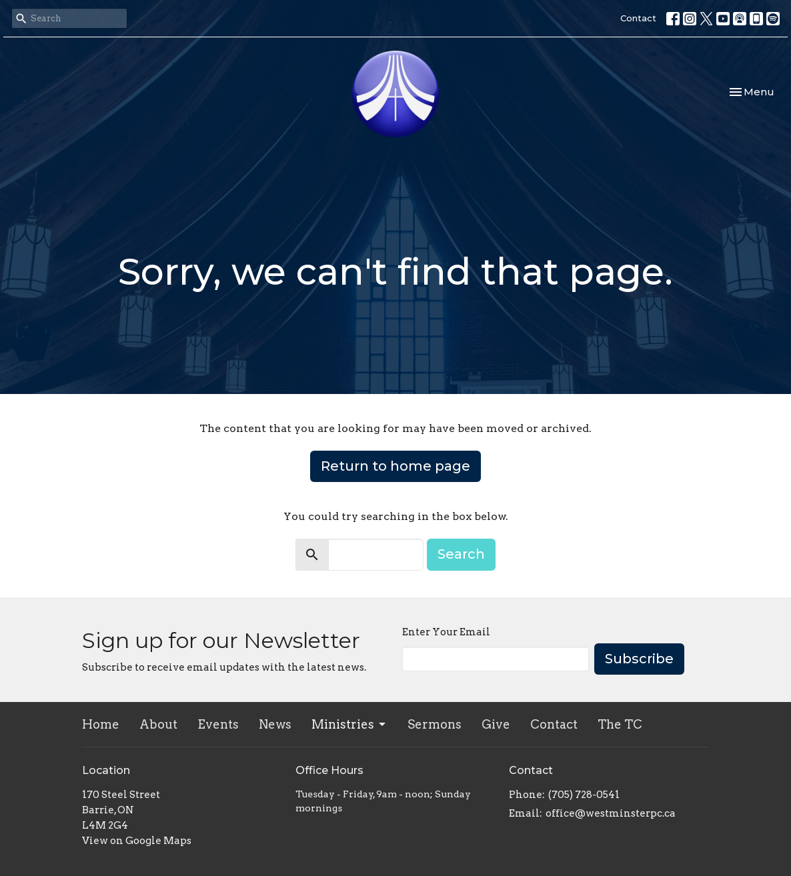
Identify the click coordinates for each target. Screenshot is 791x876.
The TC (620, 724)
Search (461, 554)
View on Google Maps (136, 841)
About (158, 724)
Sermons (435, 724)
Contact (638, 18)
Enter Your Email (446, 632)
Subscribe (639, 659)
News (275, 724)
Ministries (349, 724)
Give (496, 724)
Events (218, 724)
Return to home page (395, 466)
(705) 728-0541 (584, 795)
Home (100, 724)
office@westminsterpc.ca (611, 813)
